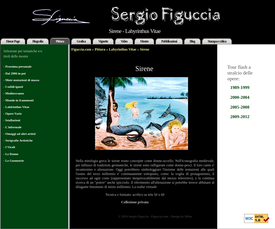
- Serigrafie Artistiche (18, 140)
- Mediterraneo (13, 93)
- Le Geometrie (13, 160)
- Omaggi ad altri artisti (19, 133)
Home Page (13, 41)
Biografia (37, 41)
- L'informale (12, 127)
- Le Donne (10, 154)
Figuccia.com (81, 49)
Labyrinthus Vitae (122, 49)
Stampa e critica (217, 41)
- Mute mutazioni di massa (21, 80)
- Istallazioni (11, 120)
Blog (192, 41)
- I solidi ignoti (13, 86)
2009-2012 (239, 116)
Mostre (144, 41)
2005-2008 (239, 107)
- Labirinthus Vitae (16, 107)
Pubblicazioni (169, 41)
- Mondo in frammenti (18, 100)
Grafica (81, 41)
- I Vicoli (9, 147)
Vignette (103, 41)
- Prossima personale (17, 66)
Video (124, 41)
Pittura (60, 41)
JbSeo (188, 216)
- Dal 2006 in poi (14, 73)
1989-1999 (239, 87)
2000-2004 (239, 97)
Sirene (144, 49)
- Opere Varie (12, 113)
